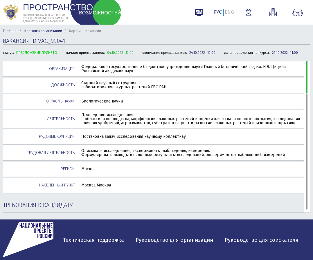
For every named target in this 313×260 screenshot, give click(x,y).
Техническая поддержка (93, 240)
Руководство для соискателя (261, 240)
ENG (229, 12)
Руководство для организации (174, 240)
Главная (10, 31)
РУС (217, 12)
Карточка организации (43, 31)
